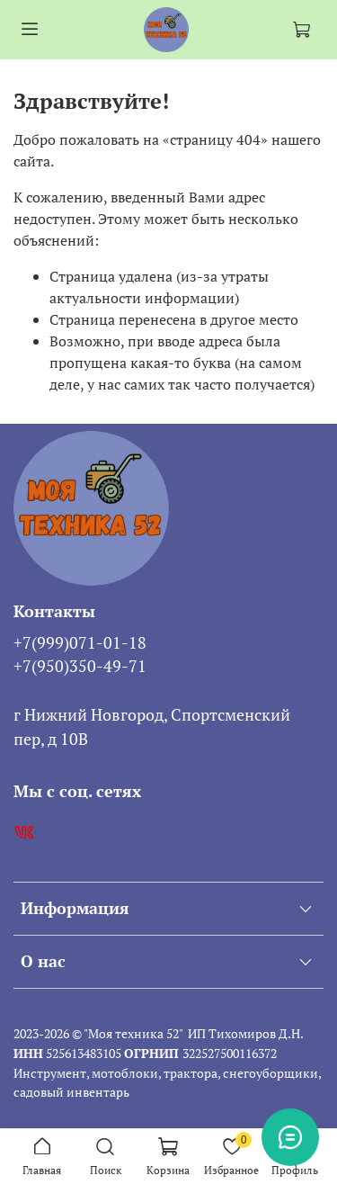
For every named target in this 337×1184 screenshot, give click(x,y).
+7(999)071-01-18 (79, 642)
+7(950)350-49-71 (79, 666)
